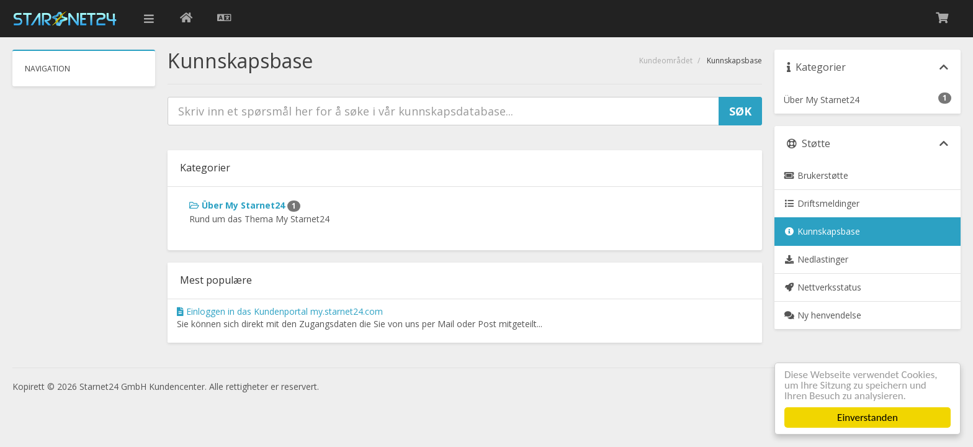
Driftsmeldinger (821, 203)
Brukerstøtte (816, 175)
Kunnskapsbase (822, 231)
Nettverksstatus (822, 287)
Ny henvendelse (822, 315)
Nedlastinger (816, 259)
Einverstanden (867, 417)
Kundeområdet (666, 60)
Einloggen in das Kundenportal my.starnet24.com (280, 311)
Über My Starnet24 (244, 205)
